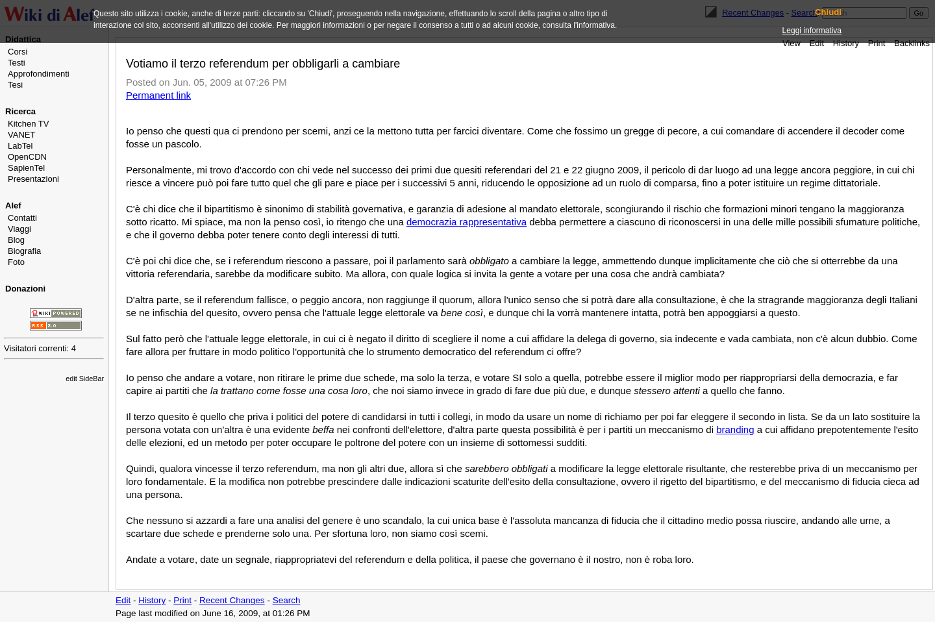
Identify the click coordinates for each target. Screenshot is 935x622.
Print (877, 43)
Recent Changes (232, 600)
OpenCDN (27, 157)
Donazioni (25, 288)
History (846, 43)
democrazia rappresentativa (466, 221)
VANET (21, 135)
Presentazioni (33, 179)
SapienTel (26, 168)
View (791, 43)
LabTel (20, 146)
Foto (16, 262)
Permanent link (158, 95)
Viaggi (19, 229)
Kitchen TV (28, 124)
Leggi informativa (812, 30)
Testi (16, 63)
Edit (817, 43)
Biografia (24, 251)
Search (287, 600)
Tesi (15, 85)
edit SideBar (85, 378)
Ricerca (20, 111)
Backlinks (912, 43)
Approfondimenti (38, 74)
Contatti (22, 218)
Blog (16, 240)
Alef (13, 205)
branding (735, 429)
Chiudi (828, 12)
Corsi (17, 51)
